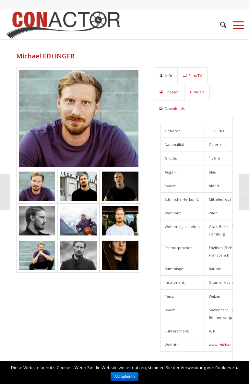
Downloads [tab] (172, 108)
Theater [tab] (169, 92)
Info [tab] (166, 75)
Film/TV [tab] (192, 75)
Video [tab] (197, 92)
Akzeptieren (124, 376)
